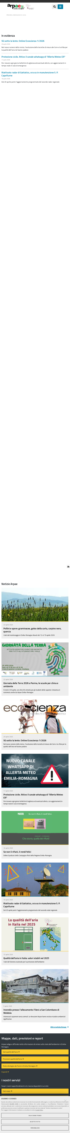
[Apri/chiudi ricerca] (54, 6)
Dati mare (6, 1091)
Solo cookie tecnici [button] (35, 1115)
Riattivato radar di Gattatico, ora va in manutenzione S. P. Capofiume (29, 74)
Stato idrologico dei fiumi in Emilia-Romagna (19, 1066)
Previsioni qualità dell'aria (12, 1059)
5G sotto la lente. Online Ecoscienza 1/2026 (22, 41)
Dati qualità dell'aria (10, 1052)
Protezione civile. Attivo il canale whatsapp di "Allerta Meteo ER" (33, 56)
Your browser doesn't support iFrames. (35, 20)
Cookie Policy (39, 1110)
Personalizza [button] (35, 1128)
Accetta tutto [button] (35, 1122)
